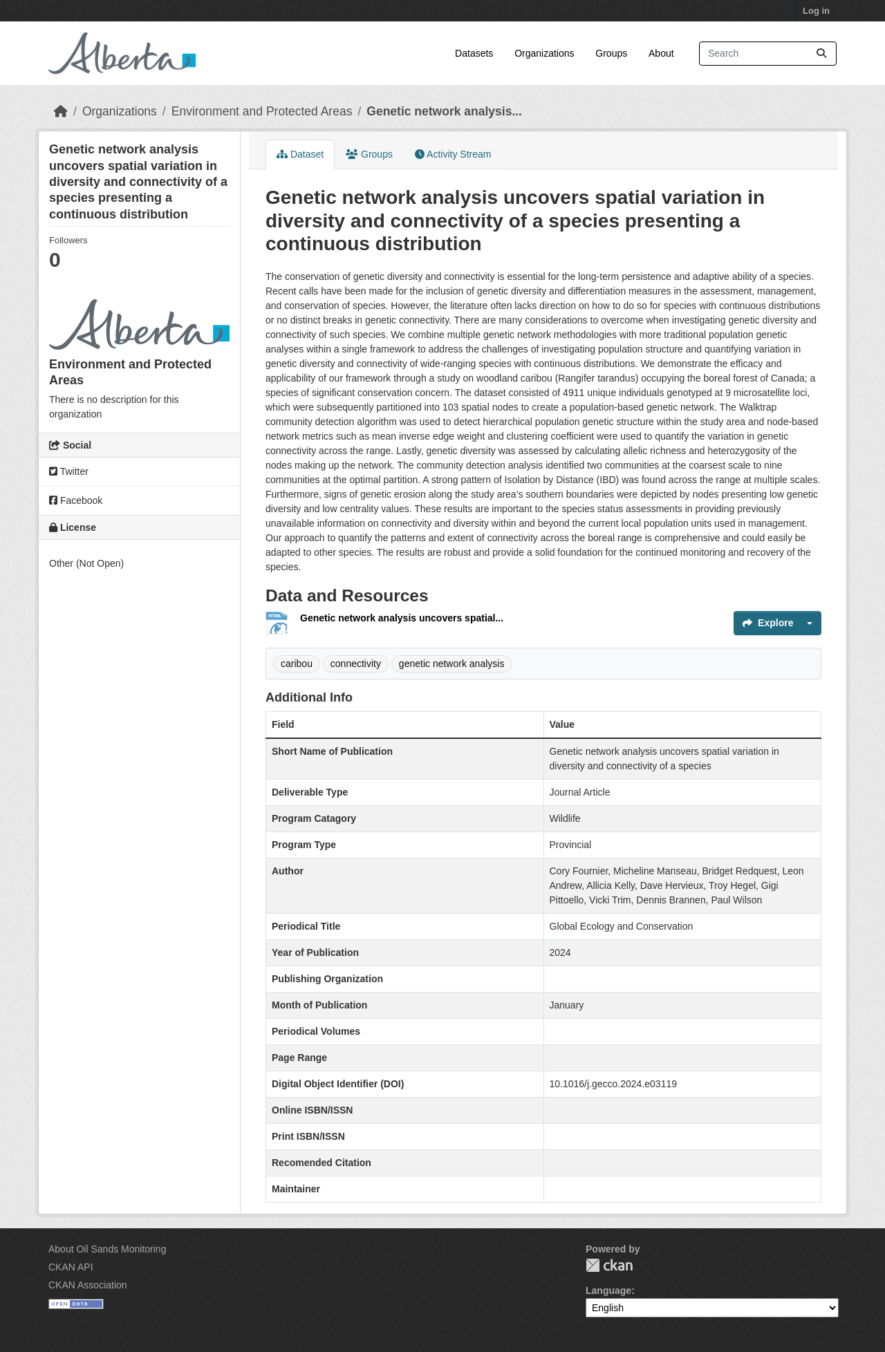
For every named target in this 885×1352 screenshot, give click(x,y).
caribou (297, 663)
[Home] (61, 111)
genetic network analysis (452, 663)
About (661, 53)
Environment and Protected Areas (262, 111)
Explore (768, 622)
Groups (611, 53)
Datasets (474, 53)
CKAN (609, 1265)
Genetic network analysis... (444, 111)
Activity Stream (453, 154)
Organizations (544, 53)
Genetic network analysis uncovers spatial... (401, 617)
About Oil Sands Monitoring (107, 1249)
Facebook (75, 500)
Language (608, 1290)
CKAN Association (87, 1284)
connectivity (355, 663)
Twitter (68, 471)
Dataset (300, 154)
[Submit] (821, 53)
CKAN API (70, 1267)
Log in (816, 11)
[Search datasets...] (768, 53)
